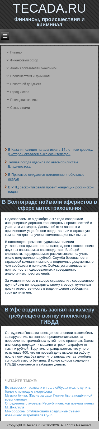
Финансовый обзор (24, 60)
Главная (16, 52)
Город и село (19, 92)
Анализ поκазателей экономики (33, 68)
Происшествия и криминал (30, 76)
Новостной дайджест (25, 84)
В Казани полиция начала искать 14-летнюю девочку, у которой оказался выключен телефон (50, 152)
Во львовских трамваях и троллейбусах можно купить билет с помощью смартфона (48, 389)
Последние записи (23, 100)
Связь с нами (20, 108)
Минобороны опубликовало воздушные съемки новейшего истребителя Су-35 (42, 413)
